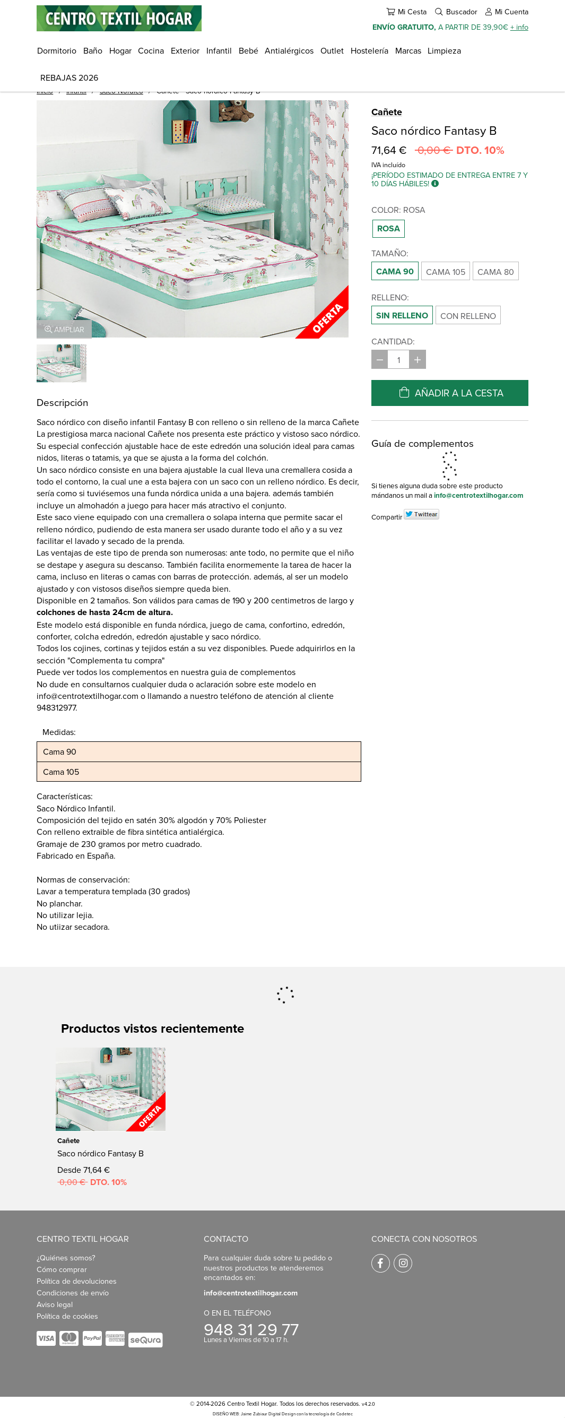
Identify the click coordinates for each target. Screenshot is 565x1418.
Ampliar (64, 329)
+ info (519, 26)
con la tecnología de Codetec (325, 1414)
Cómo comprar (62, 1269)
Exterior (185, 50)
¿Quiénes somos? (66, 1257)
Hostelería (369, 50)
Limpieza (444, 50)
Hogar (120, 50)
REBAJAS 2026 (69, 77)
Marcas (408, 50)
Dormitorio (56, 50)
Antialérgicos (289, 50)
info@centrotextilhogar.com (479, 495)
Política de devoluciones (77, 1280)
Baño (92, 50)
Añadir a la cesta (449, 393)
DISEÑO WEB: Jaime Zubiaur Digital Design (254, 1414)
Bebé (248, 50)
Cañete (386, 112)
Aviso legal (55, 1304)
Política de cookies (67, 1315)
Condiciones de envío (73, 1292)
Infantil (219, 50)
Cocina (151, 50)
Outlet (332, 50)
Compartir (386, 517)
